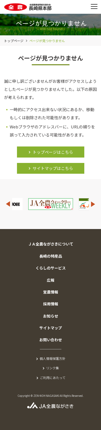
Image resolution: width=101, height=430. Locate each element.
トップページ (13, 40)
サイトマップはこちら (53, 168)
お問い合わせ (50, 339)
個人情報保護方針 (52, 358)
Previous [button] (7, 204)
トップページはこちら (53, 152)
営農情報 (50, 292)
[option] (50, 204)
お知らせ (50, 316)
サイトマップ (50, 327)
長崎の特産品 (50, 256)
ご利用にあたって (52, 377)
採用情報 (50, 303)
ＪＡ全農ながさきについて (50, 244)
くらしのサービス (51, 268)
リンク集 (52, 368)
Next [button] (93, 204)
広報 (50, 280)
